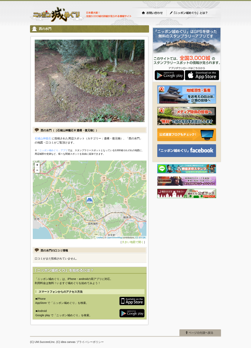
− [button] (37, 170)
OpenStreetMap (114, 237)
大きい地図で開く (133, 242)
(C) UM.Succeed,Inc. (42, 341)
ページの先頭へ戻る (200, 332)
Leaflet (99, 237)
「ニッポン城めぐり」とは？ (192, 12)
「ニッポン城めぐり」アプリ (52, 150)
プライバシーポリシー (90, 341)
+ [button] (37, 165)
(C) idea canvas (65, 341)
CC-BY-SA (140, 237)
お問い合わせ (152, 12)
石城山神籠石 (43, 138)
